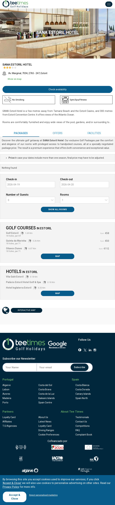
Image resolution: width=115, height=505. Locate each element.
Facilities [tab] (94, 133)
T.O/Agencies (10, 426)
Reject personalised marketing (43, 495)
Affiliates (7, 421)
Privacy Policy (11, 486)
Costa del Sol (45, 385)
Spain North (81, 398)
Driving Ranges (46, 430)
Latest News (44, 421)
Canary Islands (83, 393)
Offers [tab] (57, 133)
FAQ (77, 430)
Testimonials (82, 417)
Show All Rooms (57, 209)
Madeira (7, 398)
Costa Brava (44, 389)
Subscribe (79, 367)
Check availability (58, 89)
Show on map (15, 79)
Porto (5, 402)
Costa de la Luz (46, 393)
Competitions (82, 426)
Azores (6, 393)
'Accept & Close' (12, 483)
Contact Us (81, 421)
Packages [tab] (21, 133)
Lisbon (6, 389)
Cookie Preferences (48, 434)
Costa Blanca (82, 385)
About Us (43, 417)
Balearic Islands (46, 398)
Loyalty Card (9, 417)
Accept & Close (14, 496)
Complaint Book (83, 434)
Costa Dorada (82, 389)
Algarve (7, 385)
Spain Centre (45, 402)
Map (57, 256)
